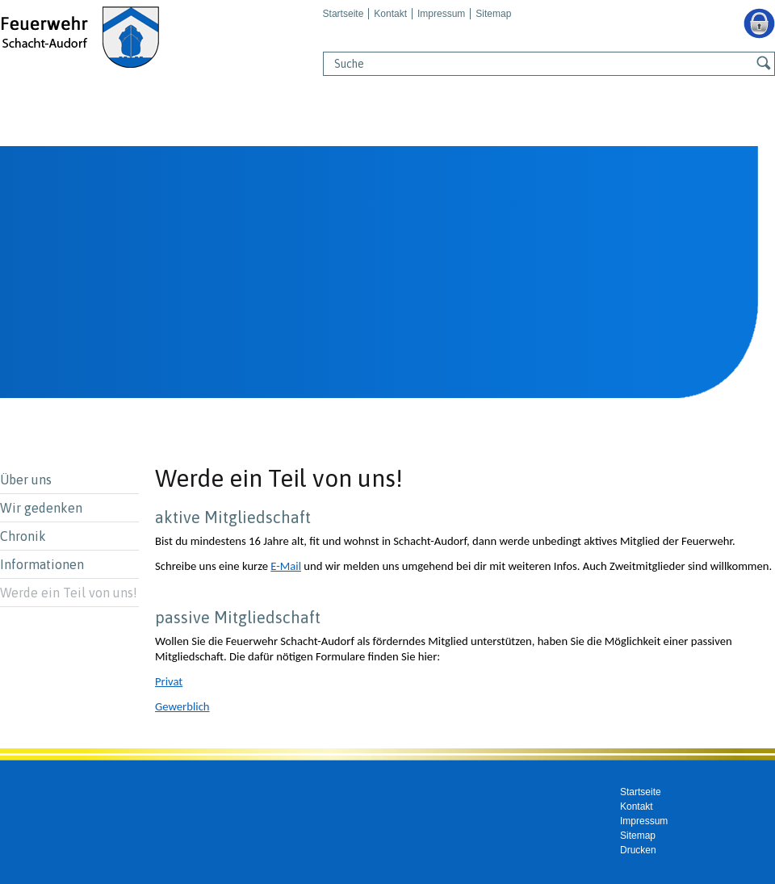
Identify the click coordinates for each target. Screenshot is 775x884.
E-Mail (285, 566)
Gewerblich (182, 706)
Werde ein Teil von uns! (68, 592)
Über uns (26, 479)
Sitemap (493, 13)
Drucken (638, 850)
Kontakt (390, 13)
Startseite (343, 13)
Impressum (441, 13)
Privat (168, 681)
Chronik (23, 536)
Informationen (42, 564)
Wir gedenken (41, 508)
